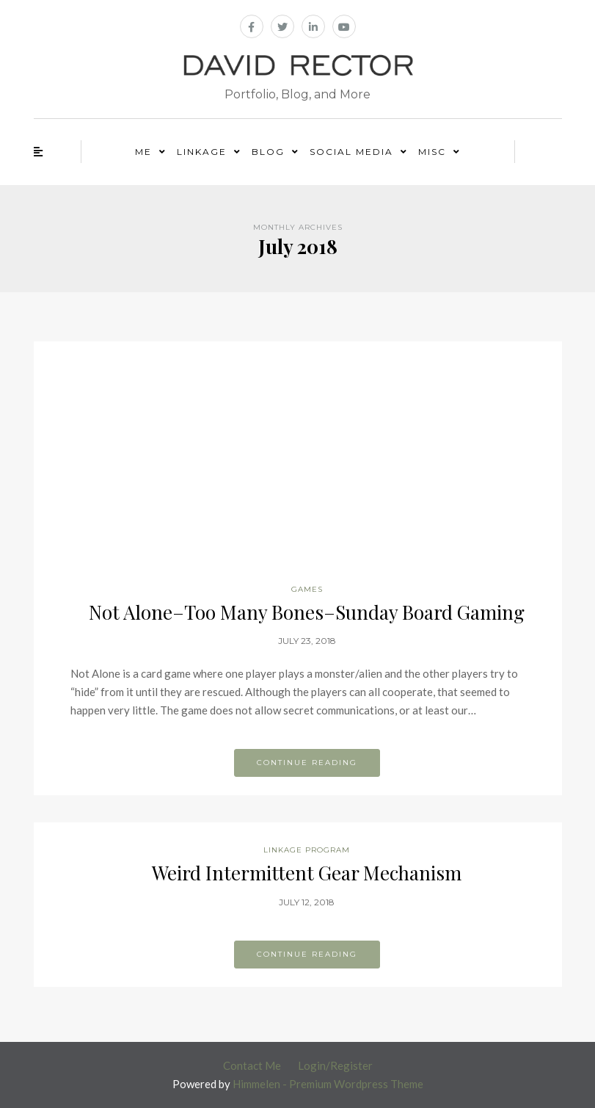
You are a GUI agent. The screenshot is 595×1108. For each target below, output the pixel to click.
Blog (268, 151)
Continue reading (307, 762)
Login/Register (335, 1065)
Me (143, 151)
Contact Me (252, 1065)
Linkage (202, 151)
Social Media (351, 151)
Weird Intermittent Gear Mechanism (306, 873)
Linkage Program (306, 850)
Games (307, 589)
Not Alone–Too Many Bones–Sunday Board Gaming (307, 612)
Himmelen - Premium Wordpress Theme (328, 1083)
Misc (432, 151)
